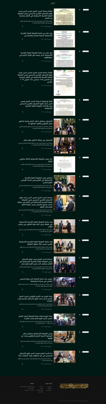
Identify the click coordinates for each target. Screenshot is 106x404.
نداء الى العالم (41, 387)
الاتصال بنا (49, 390)
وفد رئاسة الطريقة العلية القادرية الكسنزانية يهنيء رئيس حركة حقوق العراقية (35, 243)
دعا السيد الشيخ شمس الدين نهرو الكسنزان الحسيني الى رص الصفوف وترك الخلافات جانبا (35, 354)
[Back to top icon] (18, 400)
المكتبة (49, 388)
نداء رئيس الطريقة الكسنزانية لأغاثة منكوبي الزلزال (35, 160)
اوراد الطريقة (40, 390)
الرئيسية (49, 387)
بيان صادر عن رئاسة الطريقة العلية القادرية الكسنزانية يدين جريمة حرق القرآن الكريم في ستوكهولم (35, 55)
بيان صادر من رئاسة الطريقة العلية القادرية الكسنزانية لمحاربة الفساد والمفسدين (36, 34)
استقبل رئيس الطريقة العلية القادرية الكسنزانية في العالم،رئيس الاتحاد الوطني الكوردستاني (36, 180)
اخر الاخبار (41, 392)
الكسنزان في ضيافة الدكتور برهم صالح (38, 140)
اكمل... (19, 26)
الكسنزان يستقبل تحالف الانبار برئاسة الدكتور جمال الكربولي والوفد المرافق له (35, 122)
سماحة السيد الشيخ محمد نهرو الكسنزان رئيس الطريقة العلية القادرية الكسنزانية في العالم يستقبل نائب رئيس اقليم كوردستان (36, 261)
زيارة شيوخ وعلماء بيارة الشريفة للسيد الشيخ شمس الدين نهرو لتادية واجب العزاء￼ (35, 317)
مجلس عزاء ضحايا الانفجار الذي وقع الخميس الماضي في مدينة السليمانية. (36, 280)
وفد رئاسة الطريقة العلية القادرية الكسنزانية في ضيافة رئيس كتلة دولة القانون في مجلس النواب (35, 224)
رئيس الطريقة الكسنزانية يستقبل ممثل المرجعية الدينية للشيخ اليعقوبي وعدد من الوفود (36, 336)
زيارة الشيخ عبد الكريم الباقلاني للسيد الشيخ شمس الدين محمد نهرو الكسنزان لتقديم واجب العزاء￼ (35, 299)
